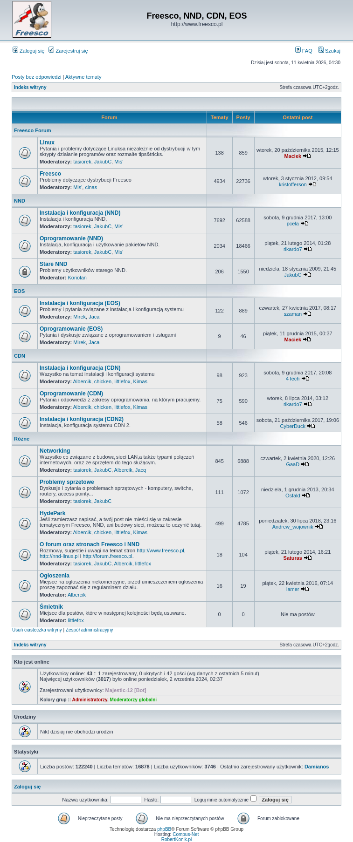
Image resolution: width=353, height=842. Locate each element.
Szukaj (329, 51)
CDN (19, 356)
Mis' (118, 161)
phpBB (164, 829)
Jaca (94, 316)
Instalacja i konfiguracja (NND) (80, 213)
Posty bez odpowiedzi (36, 77)
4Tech (292, 378)
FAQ (303, 51)
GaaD (292, 464)
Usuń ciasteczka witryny (37, 629)
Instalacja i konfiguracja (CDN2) (82, 419)
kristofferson (293, 184)
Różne (21, 438)
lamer (292, 589)
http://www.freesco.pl (160, 550)
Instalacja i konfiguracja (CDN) (80, 368)
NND (19, 201)
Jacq (140, 470)
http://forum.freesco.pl (107, 556)
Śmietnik (51, 607)
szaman (293, 314)
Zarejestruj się (68, 51)
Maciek (292, 156)
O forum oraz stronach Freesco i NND (89, 544)
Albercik (82, 381)
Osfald (292, 495)
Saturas (293, 558)
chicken (102, 381)
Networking (55, 451)
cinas (91, 187)
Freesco (50, 173)
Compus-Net (186, 834)
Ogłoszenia (54, 575)
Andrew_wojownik (292, 527)
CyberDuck (292, 426)
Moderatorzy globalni (133, 699)
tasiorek (82, 161)
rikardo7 (293, 249)
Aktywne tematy (83, 77)
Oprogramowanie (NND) (71, 238)
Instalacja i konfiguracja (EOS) (80, 303)
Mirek (79, 316)
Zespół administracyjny (89, 629)
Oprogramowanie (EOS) (71, 329)
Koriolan (77, 277)
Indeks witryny (30, 87)
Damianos (317, 766)
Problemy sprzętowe (67, 482)
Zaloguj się (28, 51)
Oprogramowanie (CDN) (71, 393)
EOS (19, 291)
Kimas (140, 381)
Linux (47, 142)
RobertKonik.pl (176, 839)
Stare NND (53, 264)
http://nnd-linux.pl (59, 556)
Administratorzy (89, 699)
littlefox (122, 381)
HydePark (52, 513)
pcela (293, 223)
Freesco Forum (32, 130)
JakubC (102, 161)
